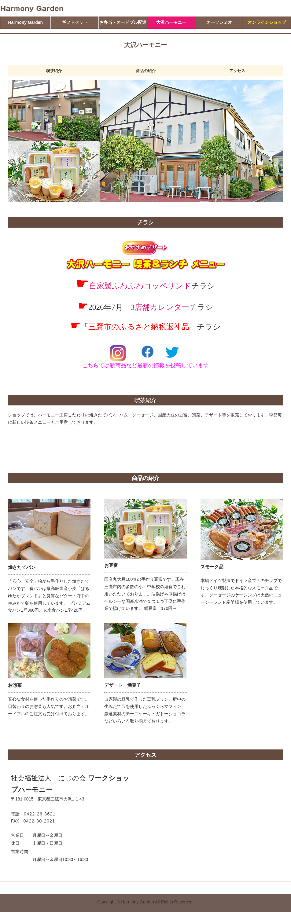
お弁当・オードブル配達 (122, 22)
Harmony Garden (25, 22)
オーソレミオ (219, 22)
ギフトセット (74, 22)
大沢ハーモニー (171, 22)
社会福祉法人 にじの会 (48, 778)
